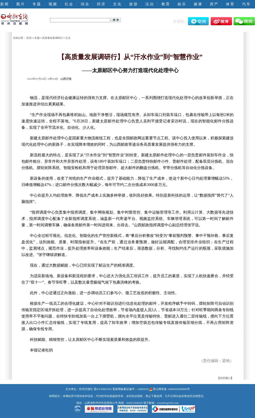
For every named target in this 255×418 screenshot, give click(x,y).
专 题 (36, 4)
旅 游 (133, 4)
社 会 (69, 4)
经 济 (101, 4)
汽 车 (246, 4)
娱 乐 (182, 4)
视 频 (53, 4)
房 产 (214, 4)
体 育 (230, 4)
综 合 (85, 4)
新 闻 (4, 4)
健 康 (198, 4)
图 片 (20, 4)
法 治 (149, 4)
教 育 (165, 4)
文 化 (117, 4)
